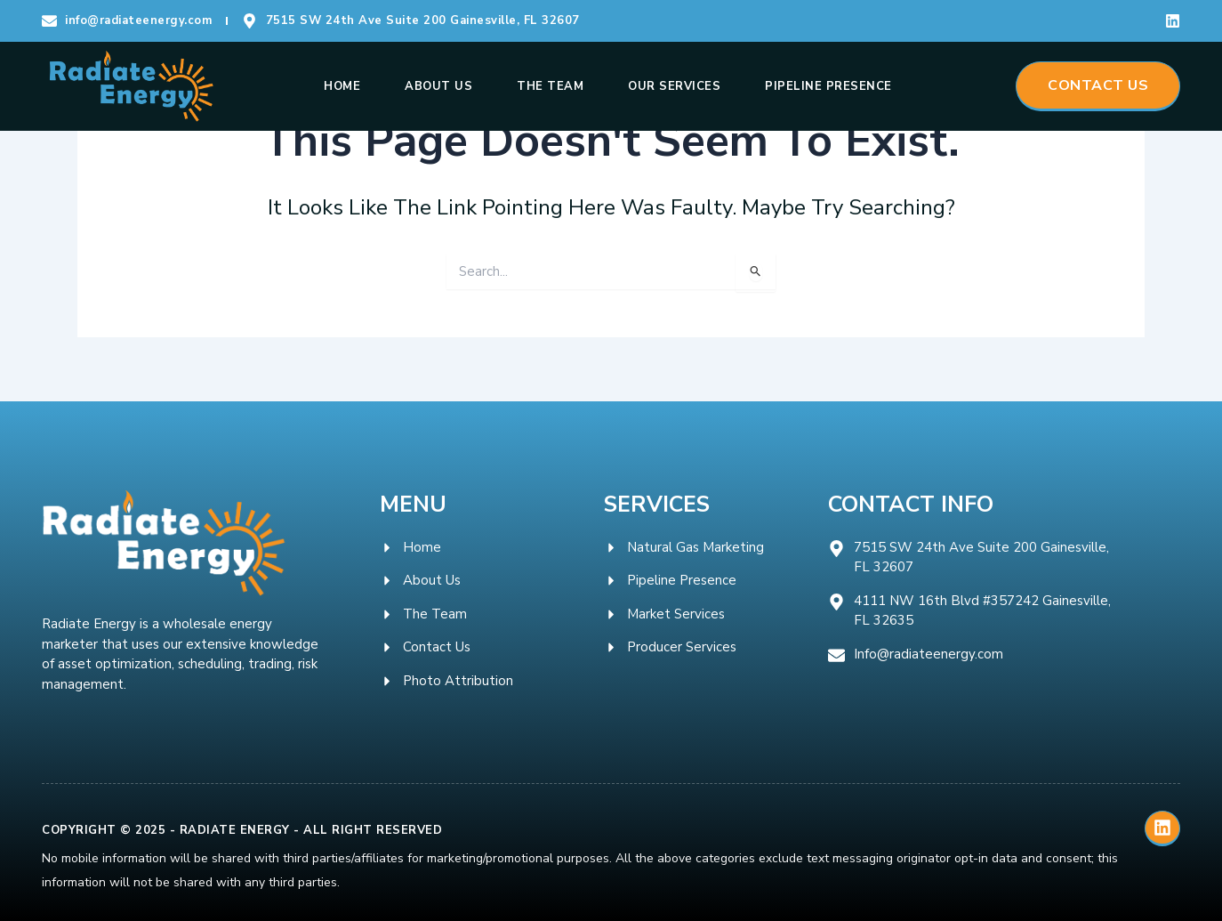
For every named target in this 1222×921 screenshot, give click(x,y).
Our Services (674, 86)
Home (342, 86)
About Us (438, 86)
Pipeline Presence (828, 86)
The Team (550, 86)
